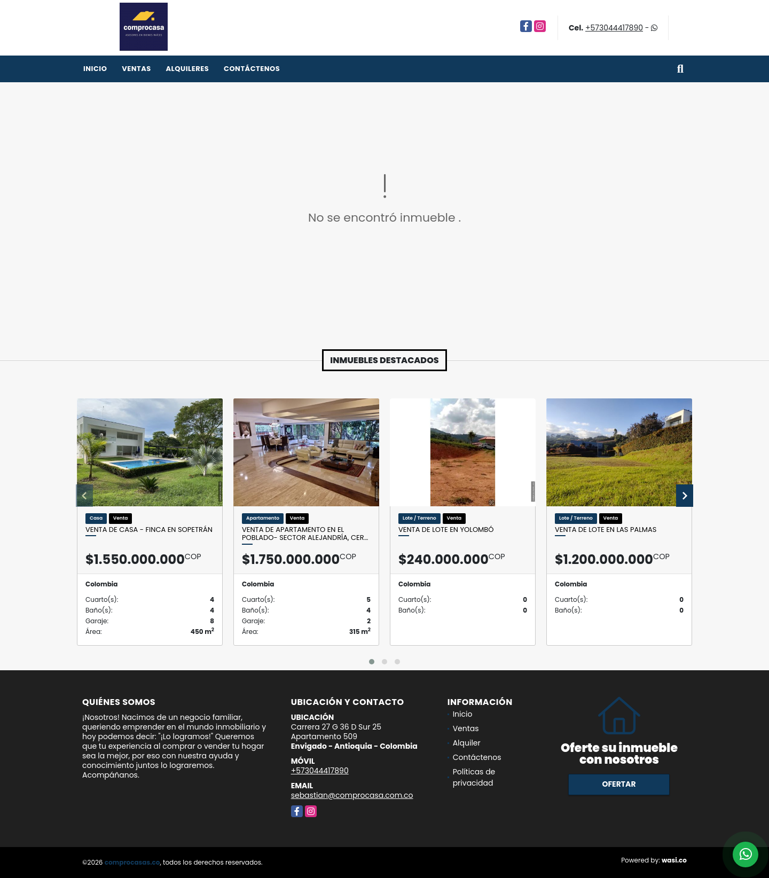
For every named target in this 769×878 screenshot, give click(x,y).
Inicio (95, 69)
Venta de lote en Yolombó (446, 530)
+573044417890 (614, 27)
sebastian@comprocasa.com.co (352, 795)
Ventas (136, 69)
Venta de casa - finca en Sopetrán (149, 530)
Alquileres (187, 69)
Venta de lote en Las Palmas (605, 530)
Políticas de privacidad (474, 777)
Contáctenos (252, 69)
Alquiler (467, 743)
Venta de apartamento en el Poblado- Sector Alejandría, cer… (305, 534)
